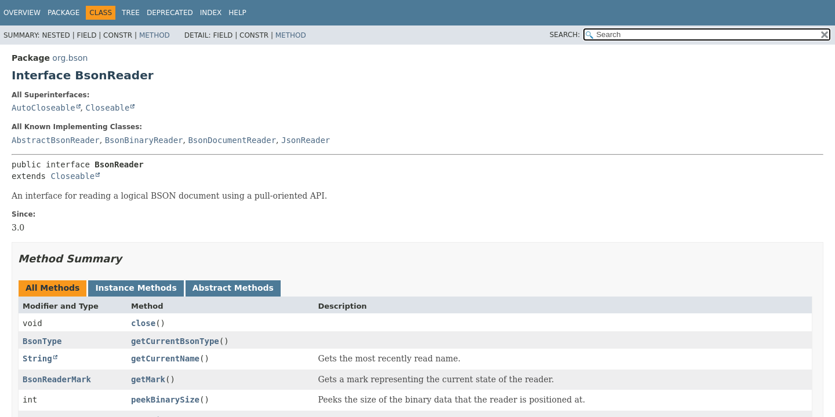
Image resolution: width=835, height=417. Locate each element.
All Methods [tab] (52, 287)
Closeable (107, 107)
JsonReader (305, 140)
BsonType (42, 341)
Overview (22, 13)
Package (63, 13)
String (37, 358)
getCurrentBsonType (175, 341)
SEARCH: (565, 35)
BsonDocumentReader (232, 140)
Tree (131, 13)
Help (237, 13)
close (143, 323)
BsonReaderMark (57, 379)
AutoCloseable (43, 107)
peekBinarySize (165, 399)
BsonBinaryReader (144, 140)
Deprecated (170, 13)
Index (211, 13)
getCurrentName (165, 358)
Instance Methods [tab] (135, 287)
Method (154, 35)
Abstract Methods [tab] (233, 287)
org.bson (70, 58)
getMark (148, 379)
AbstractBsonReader (56, 140)
